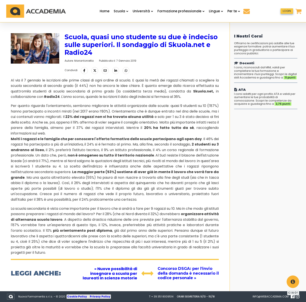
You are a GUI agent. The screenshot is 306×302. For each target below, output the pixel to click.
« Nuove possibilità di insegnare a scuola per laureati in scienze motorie (110, 273)
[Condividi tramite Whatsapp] (126, 70)
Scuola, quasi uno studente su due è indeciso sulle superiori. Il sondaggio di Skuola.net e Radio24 (141, 44)
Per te (233, 11)
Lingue (216, 11)
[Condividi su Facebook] (84, 70)
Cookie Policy (77, 296)
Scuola (121, 11)
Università (143, 11)
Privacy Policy (100, 296)
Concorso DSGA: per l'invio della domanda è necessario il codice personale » (188, 273)
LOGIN (287, 11)
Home (104, 11)
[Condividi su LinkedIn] (115, 70)
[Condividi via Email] (105, 70)
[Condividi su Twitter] (94, 70)
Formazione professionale (181, 11)
